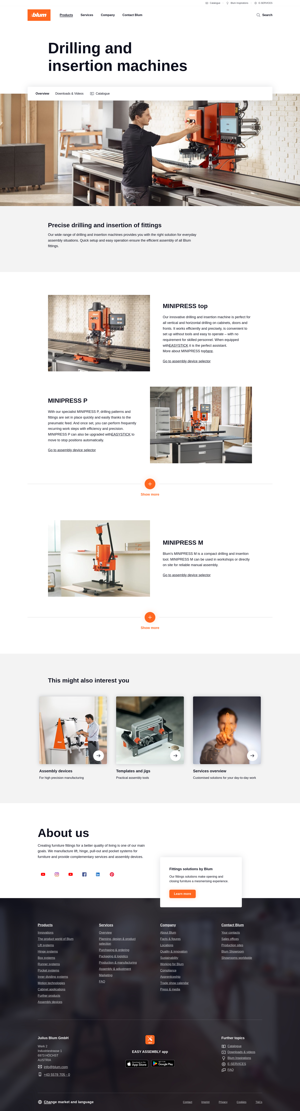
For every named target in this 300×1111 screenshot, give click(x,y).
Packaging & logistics (113, 956)
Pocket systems (48, 970)
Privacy (223, 1102)
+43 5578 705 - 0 (57, 1075)
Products (45, 925)
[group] (41, 93)
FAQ (102, 981)
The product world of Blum (55, 939)
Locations (166, 945)
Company (168, 925)
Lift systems (46, 945)
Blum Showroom (232, 951)
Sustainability (169, 957)
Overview (105, 932)
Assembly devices (50, 1002)
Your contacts (230, 932)
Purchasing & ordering (114, 950)
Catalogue (212, 3)
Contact (187, 1102)
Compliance (168, 970)
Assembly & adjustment (115, 969)
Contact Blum (232, 925)
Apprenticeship (170, 976)
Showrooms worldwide (236, 957)
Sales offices (230, 939)
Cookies (241, 1102)
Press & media (170, 989)
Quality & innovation (173, 951)
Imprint (205, 1102)
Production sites (232, 945)
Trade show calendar (174, 983)
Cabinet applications (51, 989)
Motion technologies (51, 983)
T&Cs (259, 1102)
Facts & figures (170, 939)
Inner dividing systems (53, 976)
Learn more (182, 893)
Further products (49, 995)
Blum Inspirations (237, 3)
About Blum (168, 932)
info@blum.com (56, 1067)
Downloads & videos (241, 1052)
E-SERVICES (263, 3)
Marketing (105, 975)
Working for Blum (171, 964)
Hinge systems (48, 951)
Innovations (45, 932)
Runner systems (49, 964)
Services (106, 925)
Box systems (46, 957)
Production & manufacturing (118, 962)
